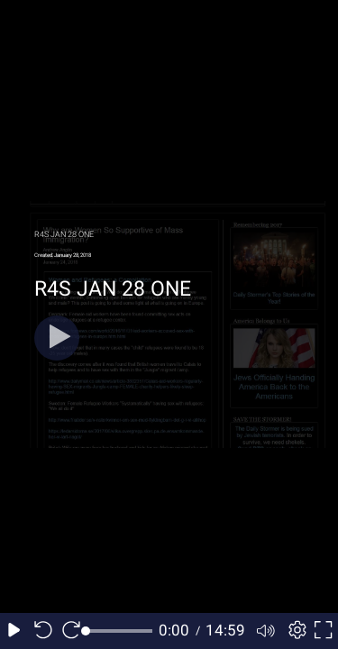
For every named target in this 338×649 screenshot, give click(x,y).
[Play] (56, 338)
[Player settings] (294, 631)
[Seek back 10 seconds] (43, 631)
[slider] (119, 631)
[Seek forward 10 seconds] (71, 631)
